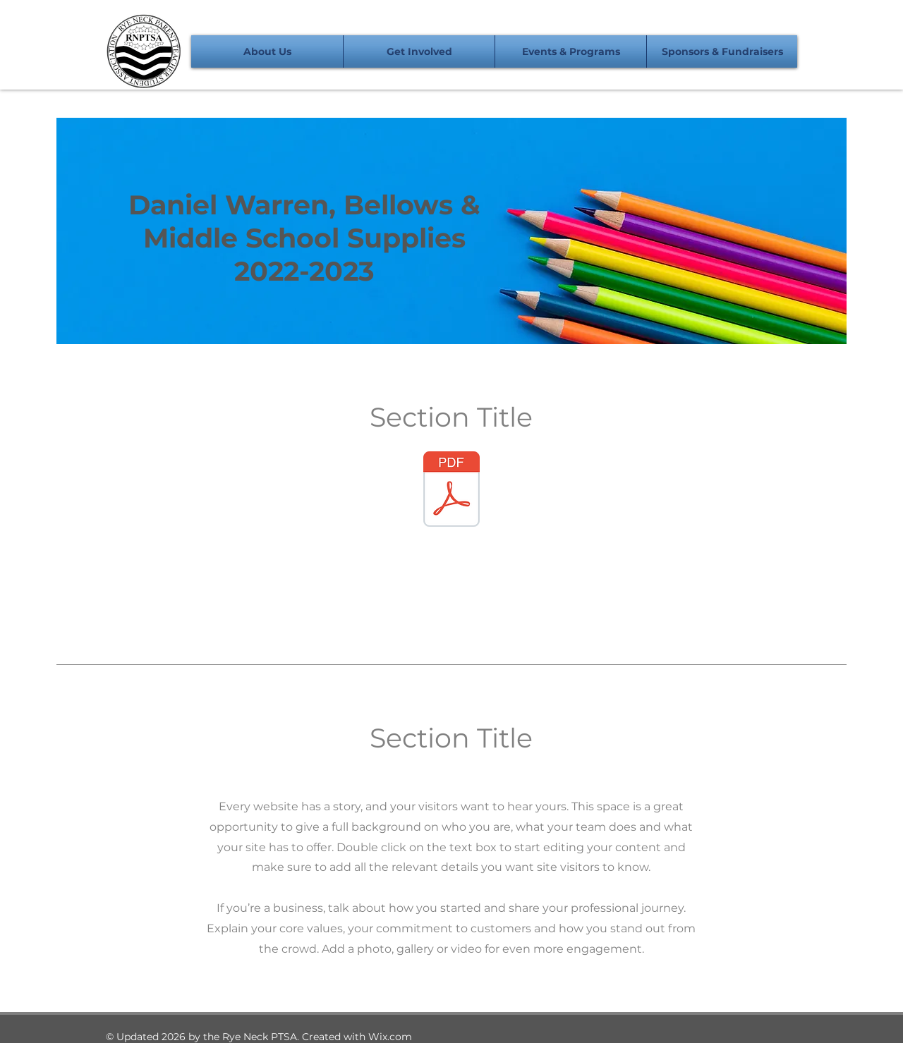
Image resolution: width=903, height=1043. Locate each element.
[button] (267, 51)
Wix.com (390, 1036)
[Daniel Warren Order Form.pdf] (451, 490)
